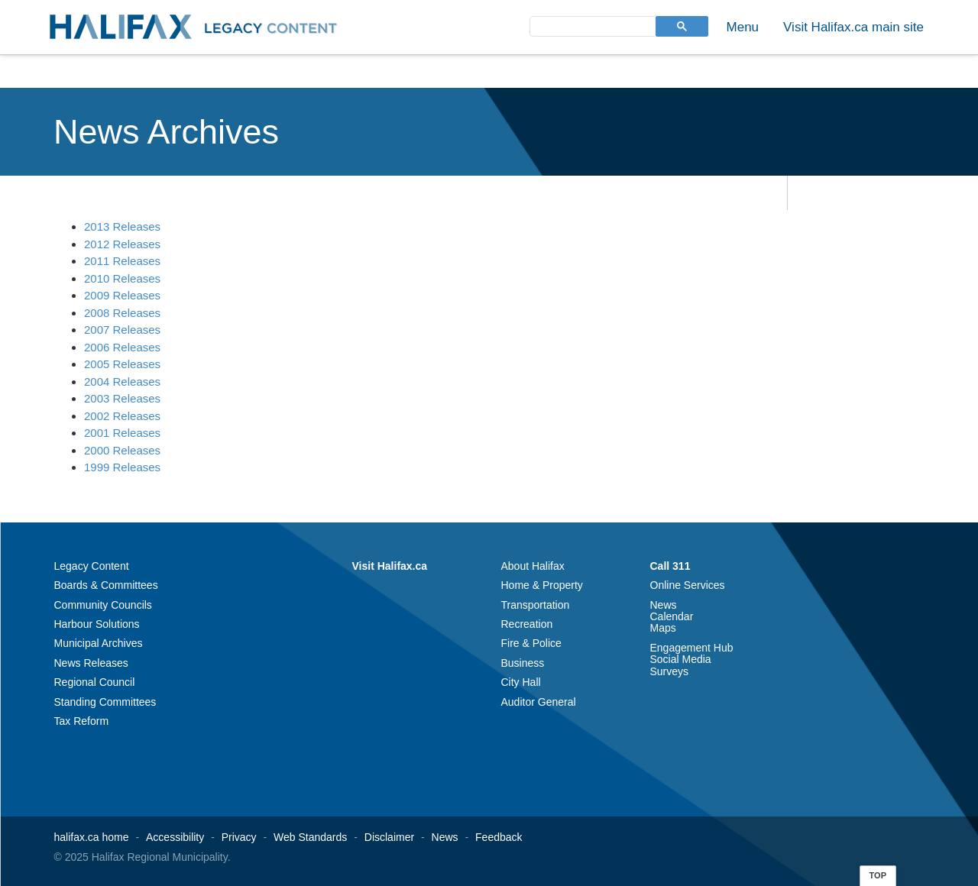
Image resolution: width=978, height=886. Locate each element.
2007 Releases (122, 329)
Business (523, 663)
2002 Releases (122, 415)
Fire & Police (531, 643)
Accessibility (175, 837)
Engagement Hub (692, 648)
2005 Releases (122, 363)
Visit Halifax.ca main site (853, 27)
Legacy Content (91, 566)
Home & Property (542, 585)
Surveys (669, 671)
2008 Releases (122, 312)
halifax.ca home (91, 837)
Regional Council (94, 682)
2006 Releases (122, 347)
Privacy (239, 837)
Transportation (535, 605)
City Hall (521, 682)
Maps (663, 628)
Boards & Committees (106, 585)
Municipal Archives (98, 643)
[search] (591, 25)
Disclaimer (389, 837)
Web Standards (310, 837)
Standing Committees (105, 702)
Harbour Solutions (97, 624)
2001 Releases (122, 432)
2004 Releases (122, 381)
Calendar (672, 616)
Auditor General (538, 702)
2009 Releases (122, 295)
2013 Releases (122, 226)
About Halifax (533, 566)
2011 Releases (122, 260)
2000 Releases (122, 450)
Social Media (680, 659)
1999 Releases (122, 467)
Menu (743, 27)
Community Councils (103, 605)
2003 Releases (122, 398)
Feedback (498, 837)
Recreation (527, 624)
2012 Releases (122, 244)
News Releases (91, 663)
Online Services (687, 585)
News (663, 605)
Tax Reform (81, 721)
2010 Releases (122, 278)
